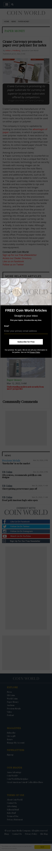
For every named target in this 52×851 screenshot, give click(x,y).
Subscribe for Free (26, 342)
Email (6, 326)
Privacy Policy (35, 352)
